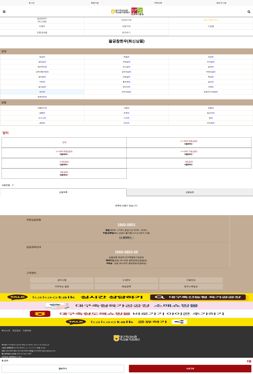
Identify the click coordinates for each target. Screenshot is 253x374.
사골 (126, 108)
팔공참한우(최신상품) (42, 20)
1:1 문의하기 (126, 237)
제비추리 (42, 67)
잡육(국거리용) (211, 92)
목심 (211, 77)
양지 (42, 92)
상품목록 (63, 192)
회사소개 (6, 330)
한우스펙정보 (191, 286)
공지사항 (61, 280)
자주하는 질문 (62, 286)
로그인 (32, 3)
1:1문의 (126, 280)
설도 (211, 82)
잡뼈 (42, 113)
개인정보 (16, 330)
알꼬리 (210, 113)
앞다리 (126, 87)
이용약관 (27, 330)
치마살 (210, 62)
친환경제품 (42, 32)
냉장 (3, 51)
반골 (211, 108)
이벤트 (42, 26)
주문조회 (158, 3)
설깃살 (42, 87)
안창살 (126, 77)
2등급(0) (64, 173)
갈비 (211, 67)
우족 (126, 113)
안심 (211, 57)
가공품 (211, 26)
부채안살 (210, 72)
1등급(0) (189, 163)
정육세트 (42, 97)
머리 (126, 123)
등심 (42, 57)
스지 (126, 118)
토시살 (126, 67)
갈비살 (42, 77)
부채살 (126, 62)
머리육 (210, 123)
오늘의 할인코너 (210, 20)
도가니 (42, 118)
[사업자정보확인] (30, 348)
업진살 (42, 62)
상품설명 (190, 192)
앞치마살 (126, 72)
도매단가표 (126, 20)
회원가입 (95, 3)
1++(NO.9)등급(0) (189, 142)
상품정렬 (7, 185)
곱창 (42, 123)
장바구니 (221, 3)
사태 (211, 87)
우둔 (42, 82)
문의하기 (126, 32)
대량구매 (126, 26)
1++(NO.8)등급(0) (64, 152)
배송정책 (126, 286)
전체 (64, 142)
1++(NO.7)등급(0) (189, 152)
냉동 (3, 102)
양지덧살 (126, 92)
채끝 (126, 57)
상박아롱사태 (42, 72)
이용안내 (191, 280)
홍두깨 (126, 82)
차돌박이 (42, 108)
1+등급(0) (64, 163)
